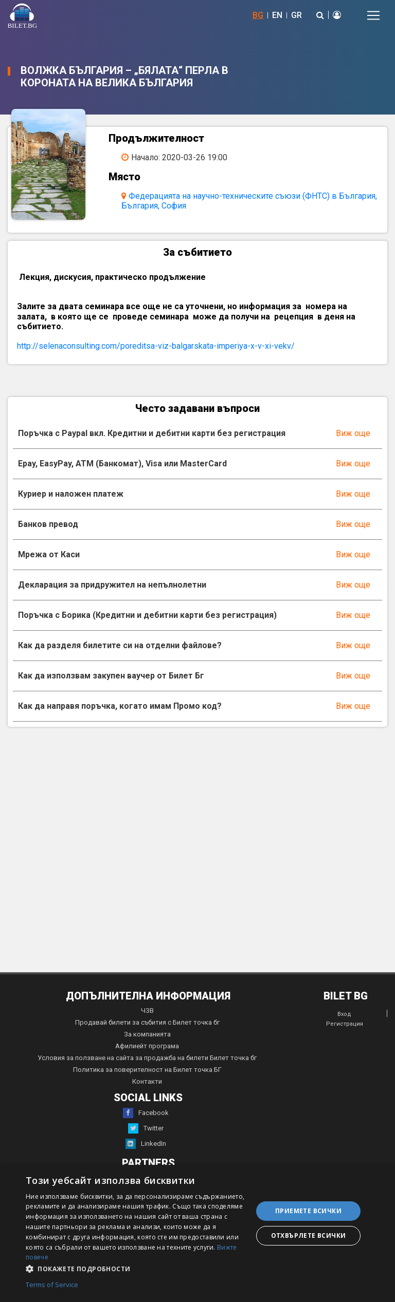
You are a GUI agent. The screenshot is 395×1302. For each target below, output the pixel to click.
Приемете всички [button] (308, 1210)
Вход (344, 1014)
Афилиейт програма (147, 1046)
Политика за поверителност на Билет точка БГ (147, 1069)
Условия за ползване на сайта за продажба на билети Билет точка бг (147, 1057)
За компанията (147, 1034)
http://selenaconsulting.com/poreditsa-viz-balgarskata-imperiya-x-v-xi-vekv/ (156, 346)
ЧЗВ (147, 1010)
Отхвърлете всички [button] (308, 1235)
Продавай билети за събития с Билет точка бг (147, 1022)
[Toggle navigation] (373, 15)
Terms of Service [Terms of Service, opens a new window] (52, 1285)
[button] (136, 1268)
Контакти (147, 1081)
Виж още (353, 433)
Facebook (146, 1113)
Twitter (146, 1128)
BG (258, 15)
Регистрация (344, 1024)
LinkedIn (145, 1144)
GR (296, 15)
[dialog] (197, 1233)
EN (277, 15)
